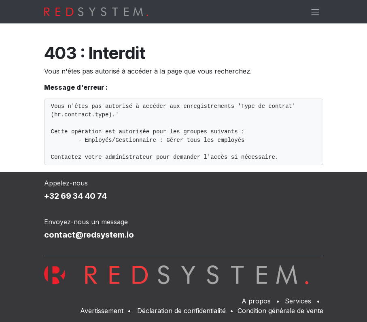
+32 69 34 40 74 (75, 196)
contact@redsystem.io (89, 235)
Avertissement (101, 311)
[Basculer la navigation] (315, 11)
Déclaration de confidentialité (181, 311)
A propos (256, 301)
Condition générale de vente (280, 311)
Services (298, 301)
